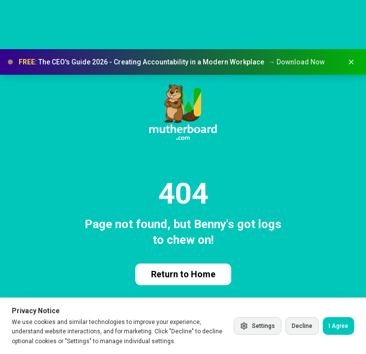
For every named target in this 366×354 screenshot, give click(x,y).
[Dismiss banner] (351, 62)
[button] (183, 62)
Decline (302, 326)
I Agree (338, 326)
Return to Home (183, 274)
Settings (257, 326)
